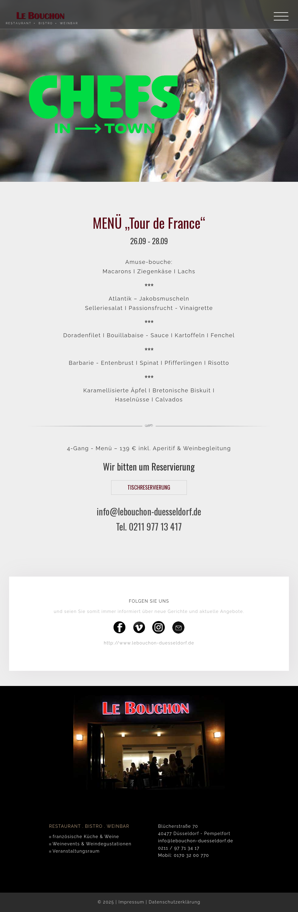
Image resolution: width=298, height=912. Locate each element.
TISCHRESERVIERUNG (148, 487)
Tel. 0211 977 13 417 (149, 526)
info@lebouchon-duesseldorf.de (149, 511)
